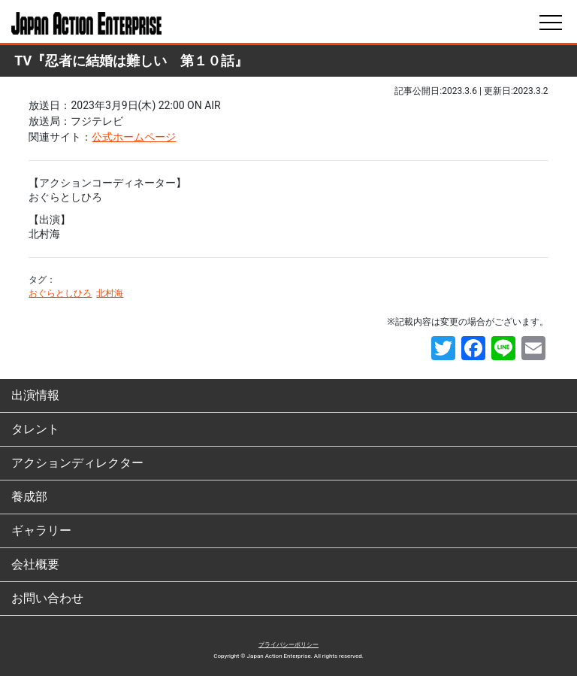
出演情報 (35, 395)
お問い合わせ (47, 598)
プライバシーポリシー (288, 644)
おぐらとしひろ (60, 293)
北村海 (109, 293)
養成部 (29, 497)
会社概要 (35, 564)
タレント (35, 429)
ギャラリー (41, 530)
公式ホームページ (134, 137)
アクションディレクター (77, 463)
